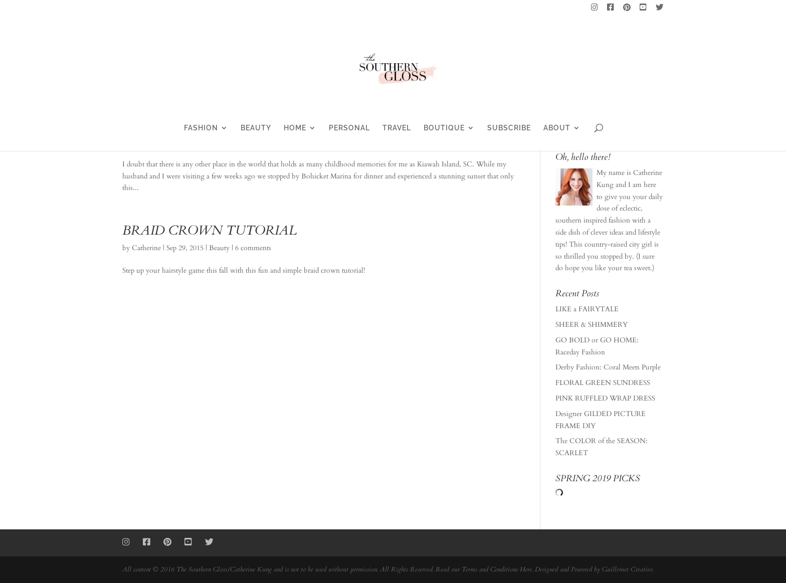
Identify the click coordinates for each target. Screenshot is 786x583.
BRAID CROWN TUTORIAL (209, 230)
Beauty (219, 248)
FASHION (201, 128)
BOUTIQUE (444, 128)
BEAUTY (256, 128)
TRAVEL (396, 128)
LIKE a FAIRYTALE (587, 309)
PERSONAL (349, 128)
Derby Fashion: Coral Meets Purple (608, 367)
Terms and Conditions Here (497, 569)
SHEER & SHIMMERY (591, 324)
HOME (295, 128)
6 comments (253, 248)
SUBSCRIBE (509, 128)
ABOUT (556, 128)
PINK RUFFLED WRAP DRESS (605, 398)
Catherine (146, 248)
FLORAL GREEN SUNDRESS (602, 382)
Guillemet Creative (627, 569)
